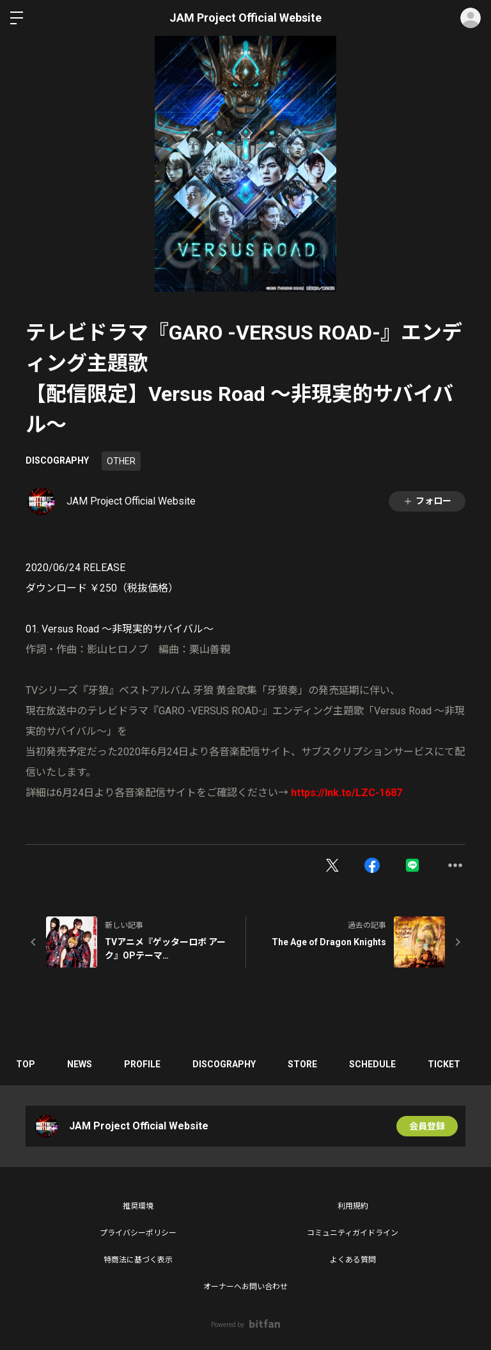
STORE (302, 1064)
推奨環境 (138, 1206)
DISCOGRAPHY (57, 460)
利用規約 (353, 1206)
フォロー (427, 501)
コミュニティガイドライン (352, 1232)
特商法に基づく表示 (138, 1259)
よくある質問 (353, 1259)
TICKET (444, 1064)
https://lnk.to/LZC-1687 (346, 793)
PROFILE (142, 1064)
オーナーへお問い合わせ (245, 1286)
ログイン (470, 18)
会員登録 (427, 1126)
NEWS (79, 1064)
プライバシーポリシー (138, 1232)
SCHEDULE (372, 1064)
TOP (25, 1064)
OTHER (121, 461)
